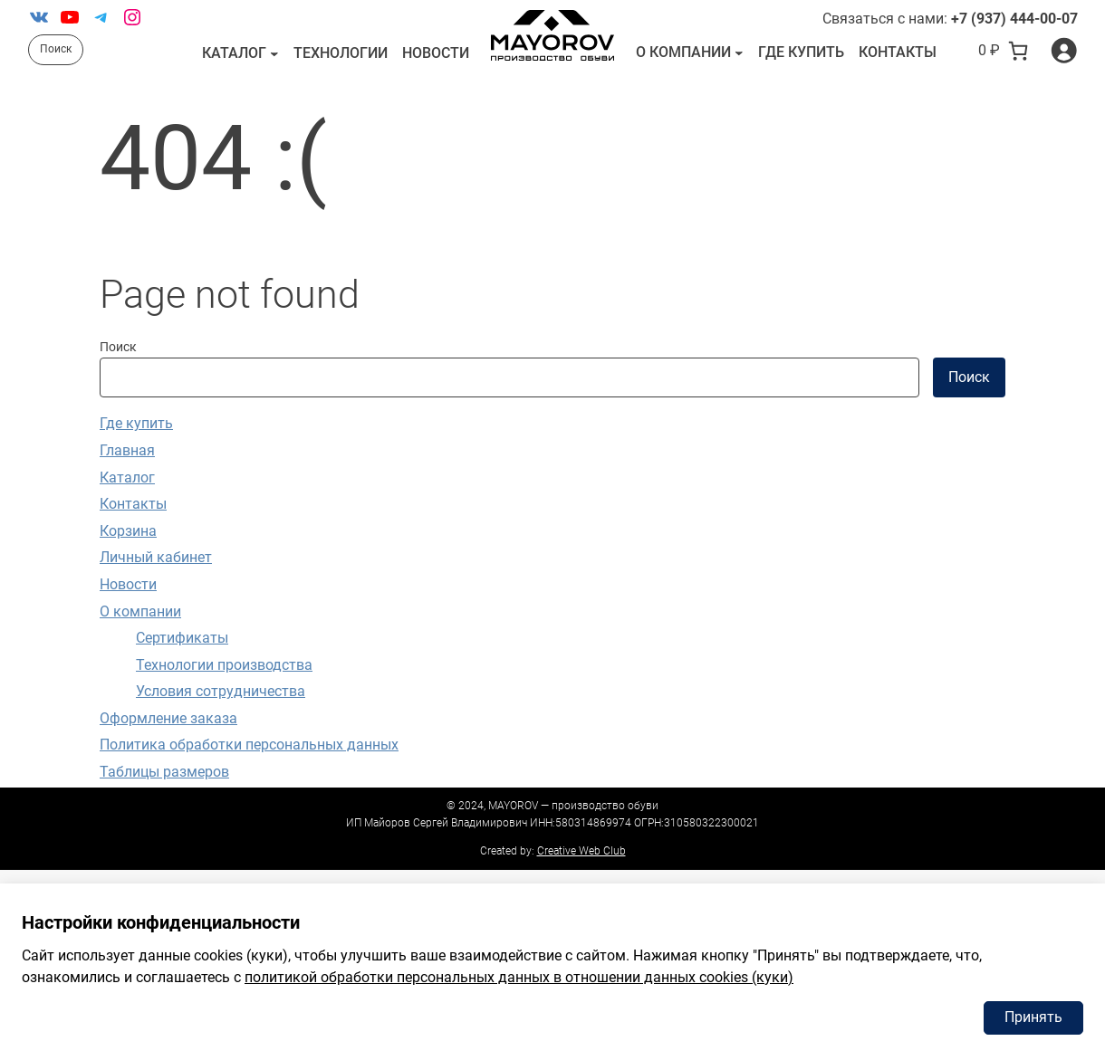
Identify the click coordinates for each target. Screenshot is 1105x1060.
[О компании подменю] (739, 52)
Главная (127, 450)
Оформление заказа (168, 718)
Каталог (234, 53)
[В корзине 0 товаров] (1003, 50)
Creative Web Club (581, 851)
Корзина (128, 531)
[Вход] (1064, 50)
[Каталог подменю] (274, 53)
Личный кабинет (156, 557)
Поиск (118, 347)
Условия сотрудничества (220, 691)
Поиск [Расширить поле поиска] (56, 49)
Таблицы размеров (164, 771)
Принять (1033, 1017)
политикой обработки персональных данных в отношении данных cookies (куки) (519, 977)
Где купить (136, 423)
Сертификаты (182, 637)
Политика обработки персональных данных (249, 744)
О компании (683, 52)
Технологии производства (224, 664)
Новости (128, 584)
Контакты (133, 503)
